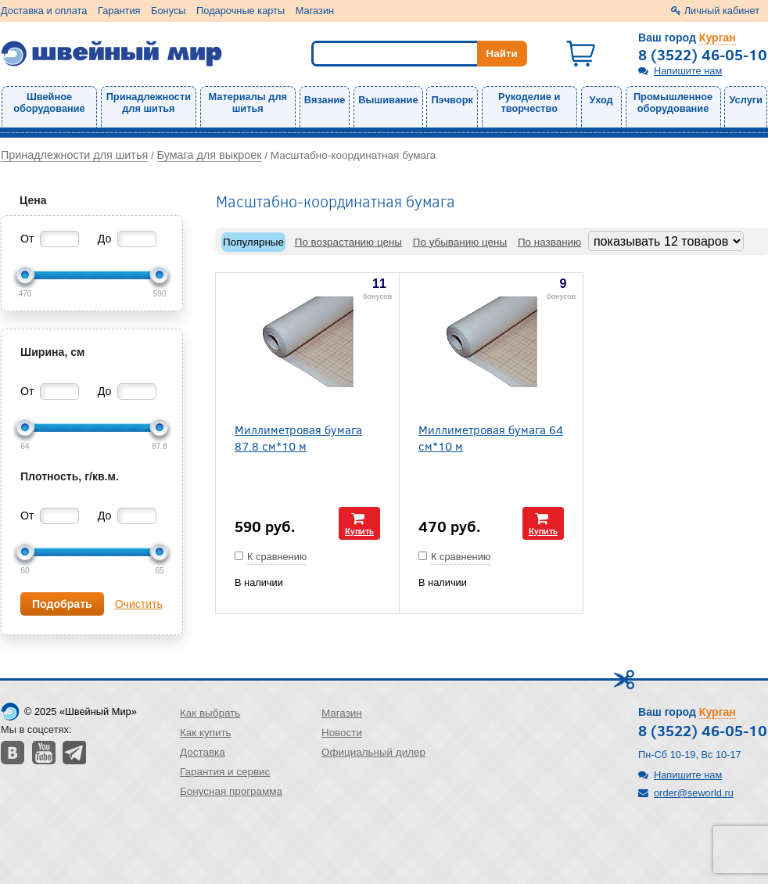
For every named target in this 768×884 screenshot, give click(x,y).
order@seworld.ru (694, 793)
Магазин (315, 10)
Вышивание (388, 100)
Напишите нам (688, 71)
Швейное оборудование (48, 102)
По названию (549, 242)
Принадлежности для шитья (148, 102)
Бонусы (168, 10)
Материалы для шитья (248, 102)
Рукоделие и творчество (529, 102)
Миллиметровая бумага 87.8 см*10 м (298, 437)
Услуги (746, 100)
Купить (359, 531)
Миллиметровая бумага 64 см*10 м (490, 437)
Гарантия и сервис (225, 772)
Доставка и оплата (44, 10)
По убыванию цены (460, 242)
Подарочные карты (240, 10)
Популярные (253, 242)
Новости (341, 732)
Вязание (325, 100)
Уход (601, 100)
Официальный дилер (373, 752)
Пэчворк (451, 100)
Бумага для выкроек (209, 155)
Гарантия (119, 10)
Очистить (139, 604)
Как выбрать (210, 713)
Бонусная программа (231, 791)
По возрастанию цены (348, 242)
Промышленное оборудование (672, 102)
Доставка (202, 752)
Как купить (205, 732)
